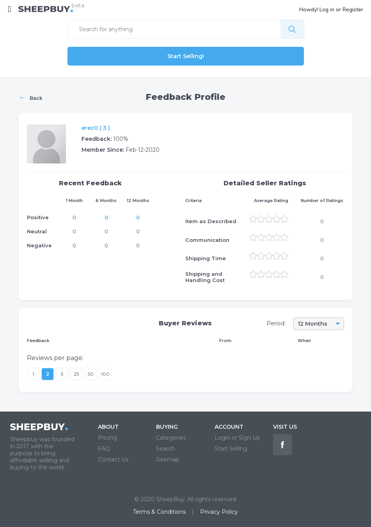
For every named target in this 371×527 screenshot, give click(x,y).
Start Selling (231, 448)
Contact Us (113, 459)
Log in (327, 9)
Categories (171, 437)
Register (353, 9)
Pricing (107, 437)
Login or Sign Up (237, 437)
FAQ (104, 448)
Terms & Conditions (159, 511)
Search (165, 448)
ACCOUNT (229, 426)
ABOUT (108, 426)
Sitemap (167, 459)
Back (31, 97)
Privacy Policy (219, 511)
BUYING (167, 426)
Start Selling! (185, 56)
